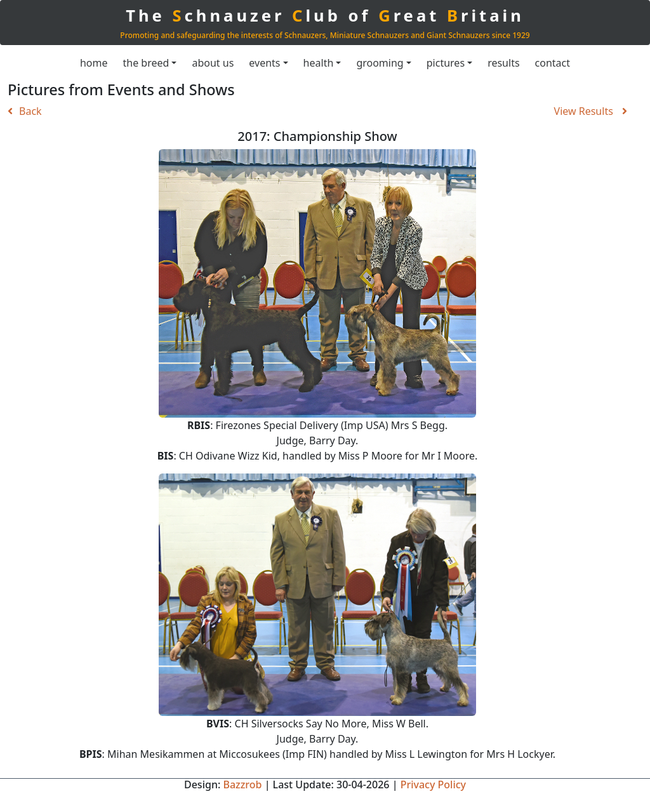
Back (25, 111)
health (318, 63)
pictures (446, 63)
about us (213, 63)
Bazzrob (242, 784)
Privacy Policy (433, 784)
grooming (379, 63)
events (264, 63)
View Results (590, 111)
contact (552, 63)
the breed (146, 63)
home (94, 63)
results (503, 63)
